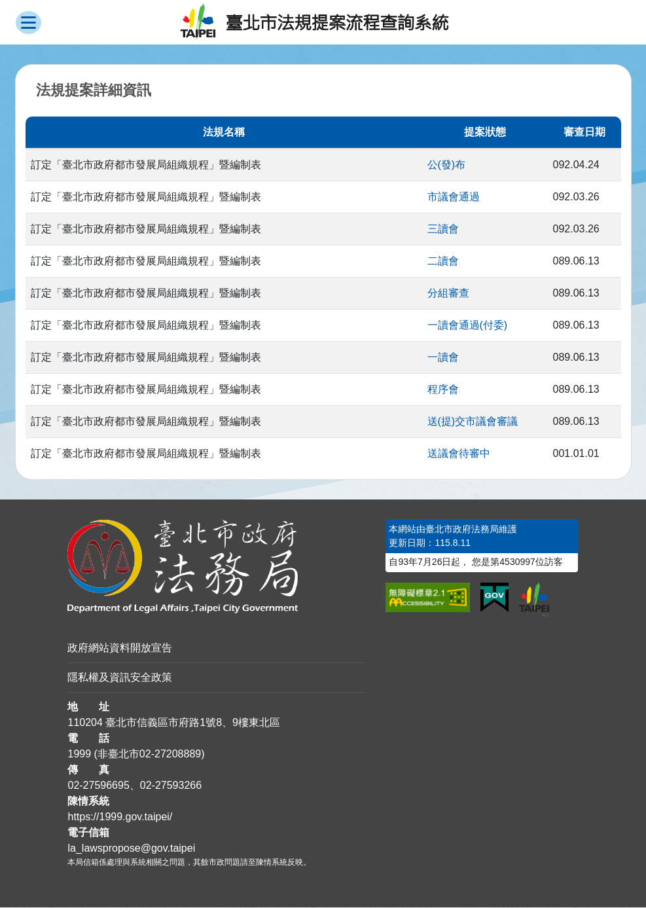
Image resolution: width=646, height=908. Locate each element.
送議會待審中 (458, 454)
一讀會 (443, 357)
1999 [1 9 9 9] (79, 754)
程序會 (443, 389)
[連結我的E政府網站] (494, 598)
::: (4, 527)
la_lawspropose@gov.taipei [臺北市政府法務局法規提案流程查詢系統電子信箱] (131, 848)
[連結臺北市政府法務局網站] (216, 567)
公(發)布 (446, 165)
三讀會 (443, 229)
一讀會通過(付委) (467, 325)
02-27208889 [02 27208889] (170, 754)
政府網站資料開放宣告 (119, 648)
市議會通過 (453, 197)
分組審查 (448, 293)
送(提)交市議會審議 (472, 421)
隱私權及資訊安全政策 (119, 677)
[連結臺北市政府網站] (534, 600)
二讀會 (443, 261)
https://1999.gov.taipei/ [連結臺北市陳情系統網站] (119, 817)
